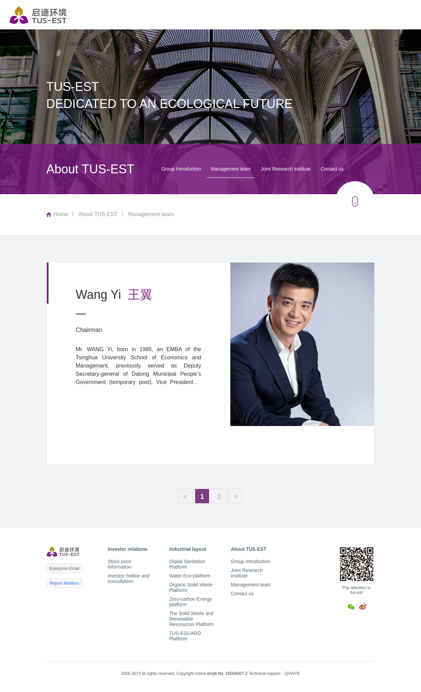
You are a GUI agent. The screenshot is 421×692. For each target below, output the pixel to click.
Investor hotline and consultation (128, 578)
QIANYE (292, 673)
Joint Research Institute (286, 169)
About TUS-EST (291, 44)
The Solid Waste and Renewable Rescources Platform (191, 619)
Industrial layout (217, 44)
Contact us (332, 169)
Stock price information (119, 564)
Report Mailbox (64, 583)
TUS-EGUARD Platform (185, 635)
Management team (231, 169)
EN (347, 44)
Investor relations (141, 44)
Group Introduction (181, 169)
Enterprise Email (65, 568)
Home (76, 44)
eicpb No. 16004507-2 (227, 673)
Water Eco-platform (189, 575)
